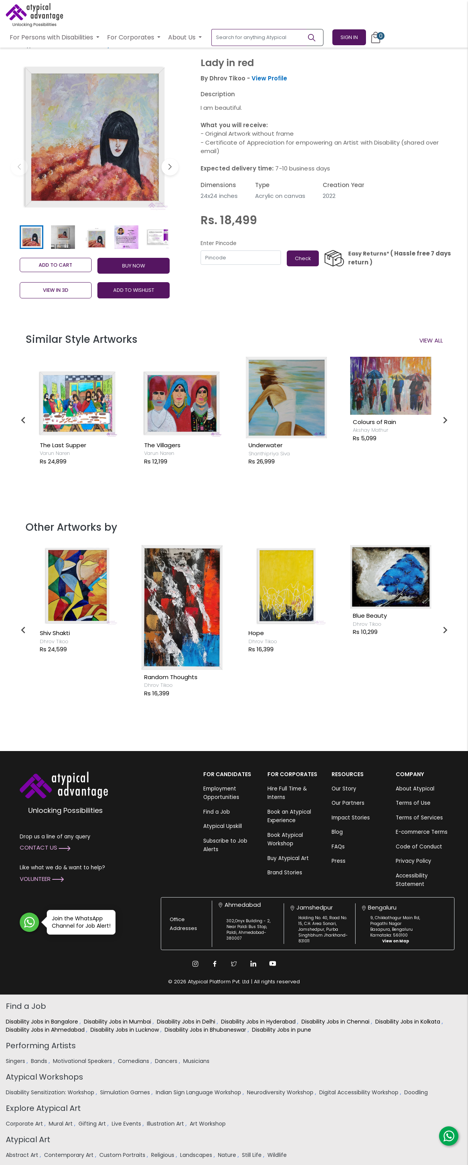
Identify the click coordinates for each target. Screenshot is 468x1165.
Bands (40, 1061)
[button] (170, 166)
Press (338, 861)
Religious (163, 1155)
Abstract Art (23, 1155)
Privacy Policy (413, 861)
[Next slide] (445, 420)
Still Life (252, 1155)
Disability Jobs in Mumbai (118, 1021)
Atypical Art (28, 1139)
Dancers (167, 1061)
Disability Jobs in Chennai (336, 1021)
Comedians (134, 1061)
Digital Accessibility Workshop (359, 1092)
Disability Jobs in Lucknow (125, 1030)
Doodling (416, 1092)
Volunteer (42, 879)
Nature (228, 1155)
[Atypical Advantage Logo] (64, 784)
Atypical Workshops (44, 1076)
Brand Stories (284, 872)
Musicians (197, 1061)
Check (303, 258)
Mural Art (61, 1124)
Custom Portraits (123, 1155)
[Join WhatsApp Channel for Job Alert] (29, 922)
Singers (16, 1061)
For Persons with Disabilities (52, 37)
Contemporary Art (69, 1155)
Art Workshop (208, 1124)
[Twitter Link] (234, 963)
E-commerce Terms (422, 832)
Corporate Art (25, 1124)
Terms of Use (413, 803)
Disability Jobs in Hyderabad (259, 1021)
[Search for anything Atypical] (259, 37)
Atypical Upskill (222, 826)
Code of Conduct (419, 846)
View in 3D (55, 290)
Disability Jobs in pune (282, 1030)
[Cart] (376, 37)
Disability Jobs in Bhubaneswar (206, 1030)
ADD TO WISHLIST (133, 290)
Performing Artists (41, 1045)
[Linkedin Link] (253, 963)
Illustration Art (166, 1124)
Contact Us (45, 847)
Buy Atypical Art (288, 858)
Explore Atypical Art (43, 1108)
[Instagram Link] (195, 963)
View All (431, 340)
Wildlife (277, 1155)
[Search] (314, 37)
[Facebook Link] (215, 963)
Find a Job (216, 812)
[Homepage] (34, 15)
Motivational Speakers (83, 1061)
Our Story (344, 788)
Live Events (127, 1124)
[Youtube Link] (273, 963)
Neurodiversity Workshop (281, 1092)
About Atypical (415, 788)
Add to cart (55, 265)
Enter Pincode (219, 243)
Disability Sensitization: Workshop (51, 1092)
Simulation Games (125, 1092)
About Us (182, 37)
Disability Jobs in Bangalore (43, 1021)
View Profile (269, 78)
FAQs (338, 846)
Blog (337, 832)
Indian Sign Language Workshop (199, 1092)
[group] (95, 137)
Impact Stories (351, 817)
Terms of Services (419, 817)
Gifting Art (92, 1124)
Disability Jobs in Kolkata (408, 1021)
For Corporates (131, 37)
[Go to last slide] (23, 420)
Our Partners (348, 803)
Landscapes (197, 1155)
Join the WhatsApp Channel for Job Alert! (79, 922)
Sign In (349, 37)
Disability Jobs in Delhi (187, 1021)
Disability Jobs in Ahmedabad (46, 1030)
